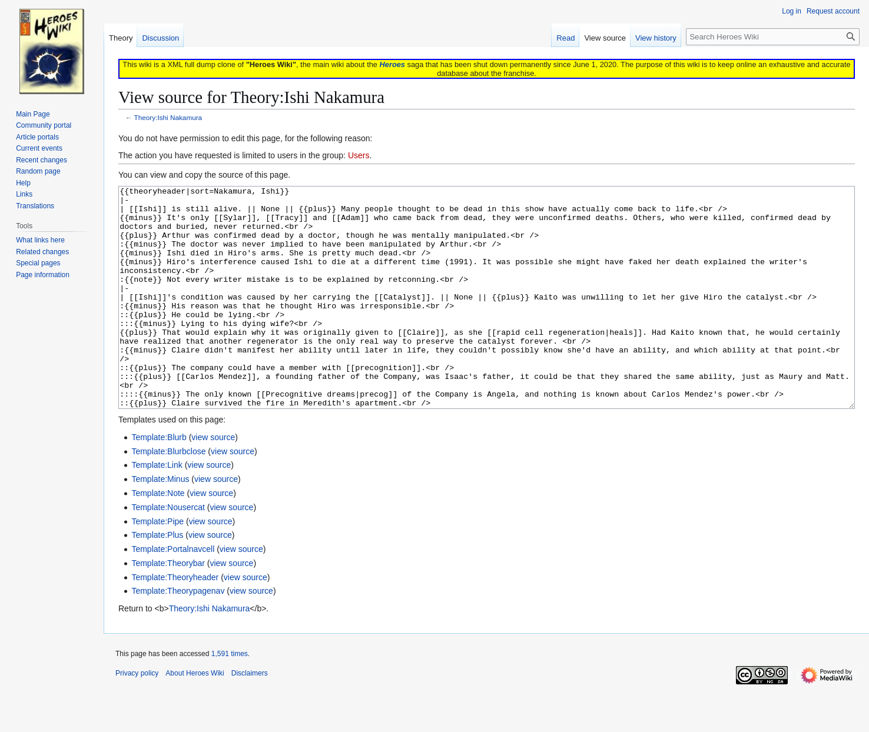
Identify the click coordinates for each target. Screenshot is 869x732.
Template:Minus (160, 523)
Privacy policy (136, 717)
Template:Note (157, 537)
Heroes (392, 64)
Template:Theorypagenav (177, 635)
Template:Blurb (158, 481)
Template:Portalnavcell (172, 593)
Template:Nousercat (168, 551)
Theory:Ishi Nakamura (168, 117)
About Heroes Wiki (194, 717)
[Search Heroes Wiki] (773, 36)
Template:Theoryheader (174, 621)
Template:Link (156, 509)
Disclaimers (249, 717)
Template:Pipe (157, 565)
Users (359, 155)
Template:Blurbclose (168, 495)
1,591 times (229, 698)
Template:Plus (157, 579)
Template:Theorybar (168, 607)
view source (213, 481)
